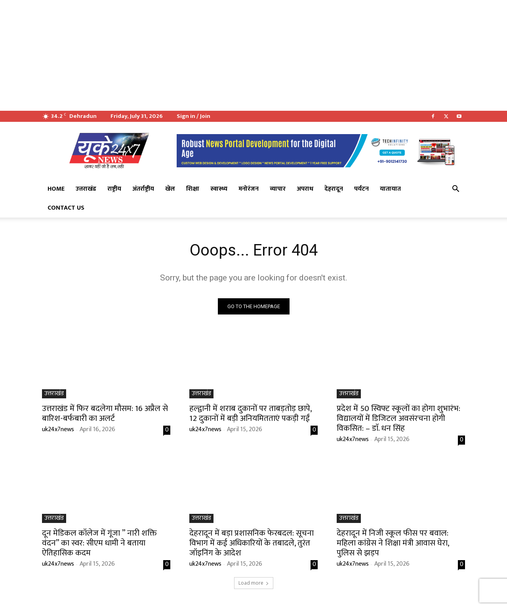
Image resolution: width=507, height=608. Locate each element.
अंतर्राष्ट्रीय (143, 189)
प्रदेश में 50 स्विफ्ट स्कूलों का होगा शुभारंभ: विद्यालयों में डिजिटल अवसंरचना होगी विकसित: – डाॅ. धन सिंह (398, 418)
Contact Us (66, 208)
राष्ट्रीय (114, 189)
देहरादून (333, 189)
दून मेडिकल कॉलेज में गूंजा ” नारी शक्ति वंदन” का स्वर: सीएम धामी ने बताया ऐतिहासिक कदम (99, 543)
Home (56, 189)
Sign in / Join (193, 116)
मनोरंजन (248, 189)
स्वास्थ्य (218, 189)
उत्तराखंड (86, 189)
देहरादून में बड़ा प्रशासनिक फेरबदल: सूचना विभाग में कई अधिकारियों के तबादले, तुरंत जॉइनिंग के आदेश (251, 543)
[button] (455, 189)
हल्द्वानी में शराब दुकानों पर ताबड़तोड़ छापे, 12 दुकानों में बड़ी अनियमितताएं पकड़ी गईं (250, 413)
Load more (253, 583)
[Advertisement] (237, 55)
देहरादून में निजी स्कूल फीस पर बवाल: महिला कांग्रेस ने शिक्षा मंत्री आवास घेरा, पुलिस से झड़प (393, 543)
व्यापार (278, 189)
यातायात (390, 189)
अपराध (305, 189)
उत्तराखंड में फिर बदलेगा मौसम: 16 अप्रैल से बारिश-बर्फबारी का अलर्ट (105, 413)
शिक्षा (192, 189)
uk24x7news (58, 429)
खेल (170, 189)
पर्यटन (361, 189)
